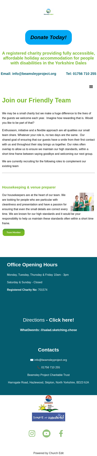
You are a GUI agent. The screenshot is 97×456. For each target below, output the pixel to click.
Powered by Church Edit (48, 453)
